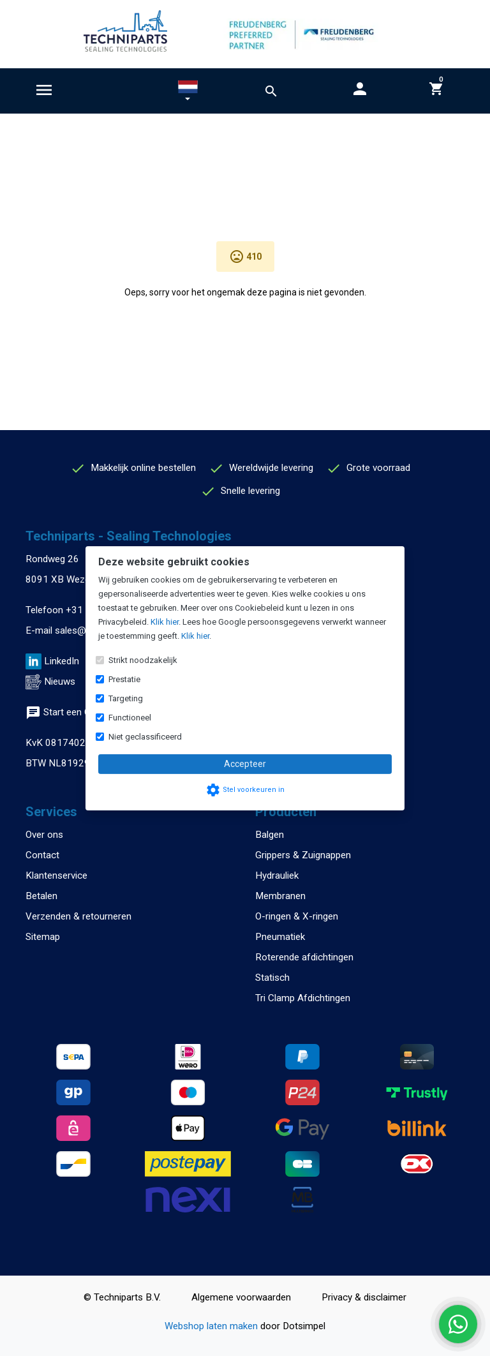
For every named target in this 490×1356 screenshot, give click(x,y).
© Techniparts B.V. (122, 1297)
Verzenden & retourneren (78, 916)
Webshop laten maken (212, 1326)
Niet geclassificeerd (145, 736)
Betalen (41, 896)
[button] (188, 93)
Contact (42, 855)
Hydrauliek (277, 875)
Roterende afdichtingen (304, 957)
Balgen (269, 834)
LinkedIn (61, 661)
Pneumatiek (280, 936)
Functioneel (129, 717)
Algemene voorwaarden (241, 1297)
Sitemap (43, 936)
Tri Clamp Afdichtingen (302, 998)
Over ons (44, 834)
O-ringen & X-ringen (296, 916)
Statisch (272, 977)
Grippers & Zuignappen (303, 855)
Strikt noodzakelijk (142, 660)
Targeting (125, 698)
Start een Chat (65, 712)
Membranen (280, 896)
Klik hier (165, 622)
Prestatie (124, 679)
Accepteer (245, 764)
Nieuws (59, 681)
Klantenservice (56, 875)
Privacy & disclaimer (364, 1297)
